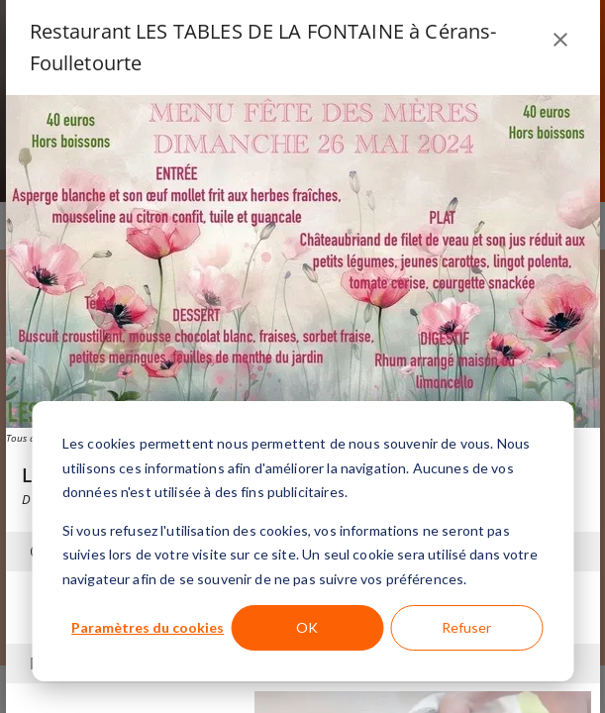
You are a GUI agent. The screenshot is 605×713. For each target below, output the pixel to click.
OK (307, 627)
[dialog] (302, 541)
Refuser (466, 627)
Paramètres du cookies (147, 627)
